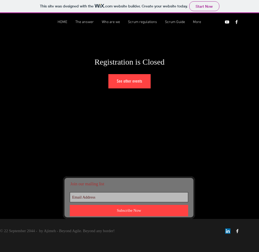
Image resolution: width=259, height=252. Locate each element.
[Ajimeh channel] (227, 22)
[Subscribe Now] (129, 210)
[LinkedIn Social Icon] (227, 231)
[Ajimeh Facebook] (236, 22)
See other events (129, 81)
